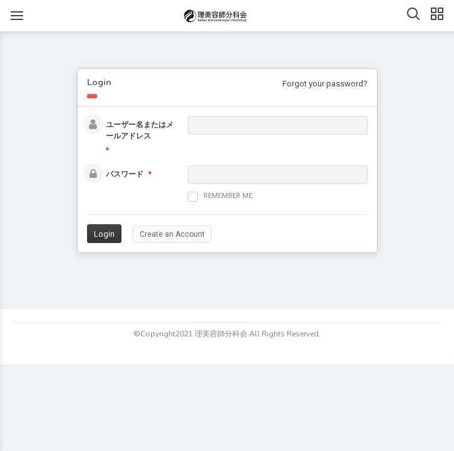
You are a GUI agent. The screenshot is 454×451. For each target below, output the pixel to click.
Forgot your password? (325, 83)
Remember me (220, 197)
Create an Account (172, 234)
